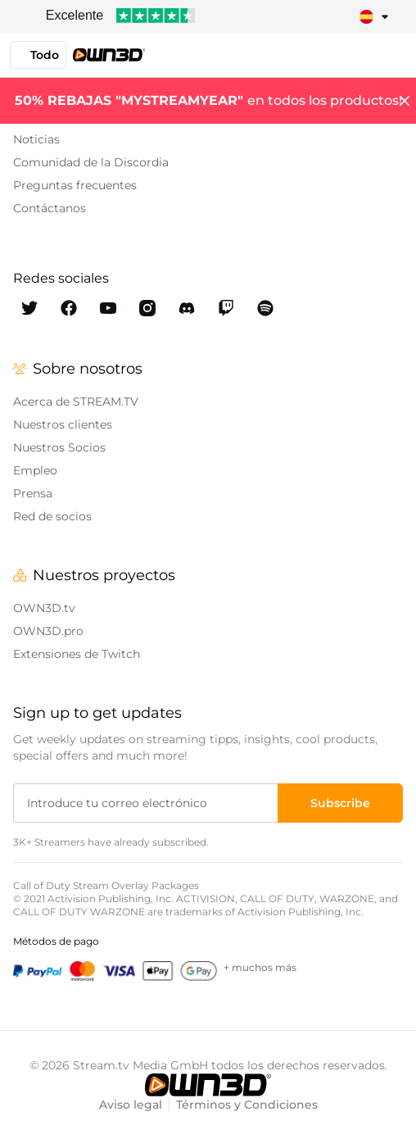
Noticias (36, 139)
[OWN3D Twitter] (29, 308)
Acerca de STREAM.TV (75, 401)
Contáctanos (49, 208)
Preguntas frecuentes (75, 185)
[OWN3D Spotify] (265, 308)
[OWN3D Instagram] (147, 308)
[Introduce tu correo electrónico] (147, 803)
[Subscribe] (340, 803)
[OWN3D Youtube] (108, 308)
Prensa (32, 493)
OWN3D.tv (44, 608)
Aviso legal (130, 1104)
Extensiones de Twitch (76, 654)
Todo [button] (38, 55)
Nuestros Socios (59, 447)
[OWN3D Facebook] (68, 308)
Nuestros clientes (62, 424)
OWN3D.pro (48, 631)
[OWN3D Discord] (186, 308)
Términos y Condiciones (247, 1104)
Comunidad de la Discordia (91, 162)
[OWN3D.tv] (208, 1084)
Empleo (35, 470)
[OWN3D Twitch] (226, 308)
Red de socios (52, 516)
